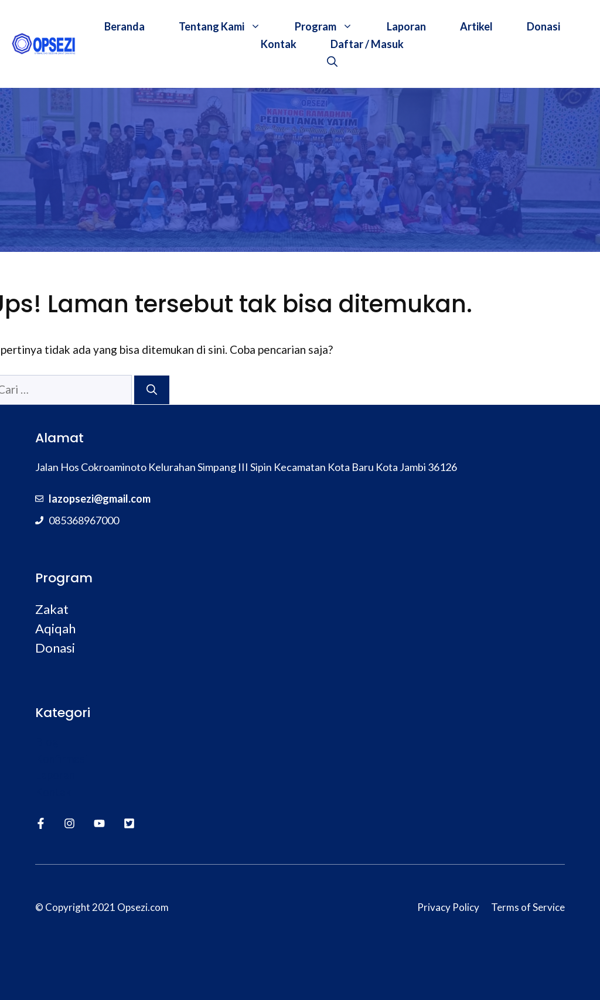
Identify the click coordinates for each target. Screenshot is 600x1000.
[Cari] (151, 390)
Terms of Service (528, 907)
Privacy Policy (448, 907)
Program (332, 26)
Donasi (543, 26)
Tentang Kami (228, 26)
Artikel (476, 26)
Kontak (278, 43)
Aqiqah (55, 628)
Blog (47, 741)
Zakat (52, 609)
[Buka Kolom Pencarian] (332, 61)
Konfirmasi (61, 758)
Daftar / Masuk (367, 43)
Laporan (406, 26)
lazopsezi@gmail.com (100, 498)
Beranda (124, 26)
